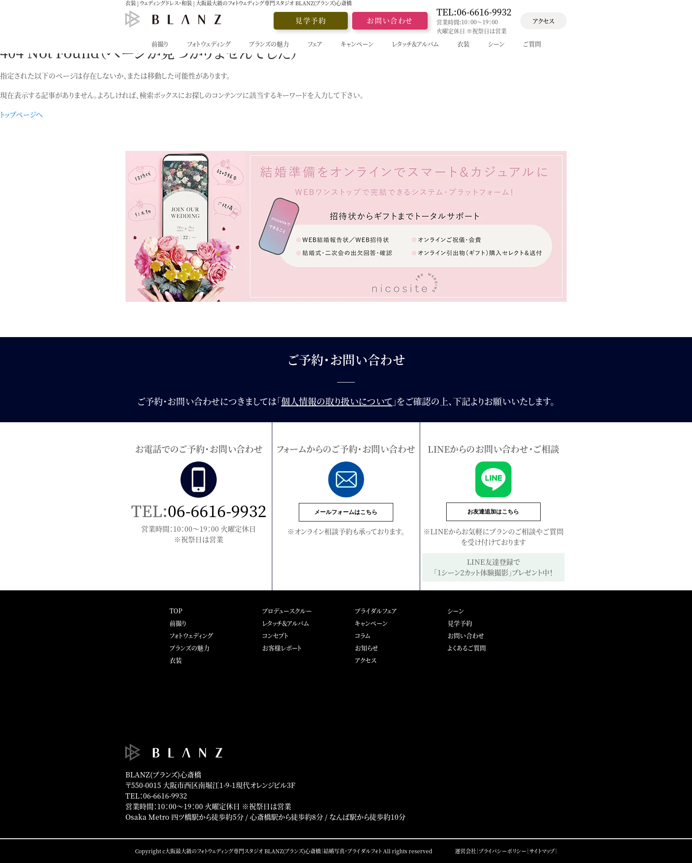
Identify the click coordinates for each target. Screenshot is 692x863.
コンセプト (275, 635)
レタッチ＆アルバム (285, 623)
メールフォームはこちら (345, 512)
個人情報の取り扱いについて (336, 401)
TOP (175, 610)
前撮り (178, 623)
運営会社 (465, 851)
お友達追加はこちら (493, 511)
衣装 (175, 660)
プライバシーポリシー (503, 851)
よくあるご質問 (467, 647)
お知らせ (366, 647)
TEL (473, 12)
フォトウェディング (191, 635)
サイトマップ (542, 851)
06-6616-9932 (217, 510)
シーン (456, 610)
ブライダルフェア (376, 610)
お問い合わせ (390, 20)
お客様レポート (282, 647)
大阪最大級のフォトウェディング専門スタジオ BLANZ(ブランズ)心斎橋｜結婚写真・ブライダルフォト (273, 851)
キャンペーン (371, 623)
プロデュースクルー (287, 610)
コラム (362, 635)
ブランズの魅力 (189, 647)
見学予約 (310, 20)
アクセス (543, 20)
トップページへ (21, 114)
